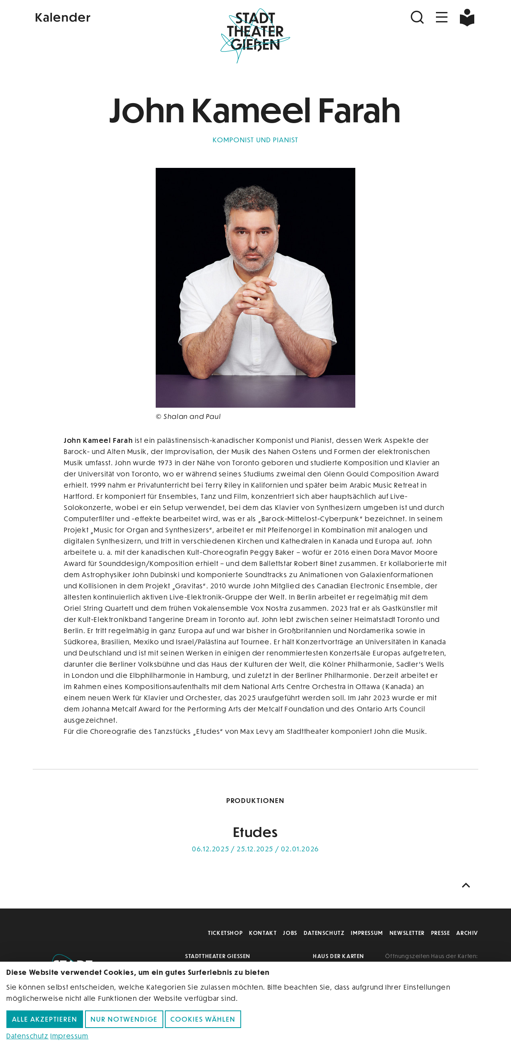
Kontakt (263, 932)
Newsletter (407, 932)
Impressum (367, 932)
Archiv (467, 932)
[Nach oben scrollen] (468, 885)
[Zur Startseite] (255, 34)
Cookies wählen (203, 1019)
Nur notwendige (124, 1019)
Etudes (255, 831)
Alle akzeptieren (44, 1019)
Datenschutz (324, 932)
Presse (440, 932)
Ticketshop (225, 932)
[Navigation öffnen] (442, 17)
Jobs (290, 932)
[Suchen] (418, 17)
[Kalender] (107, 16)
